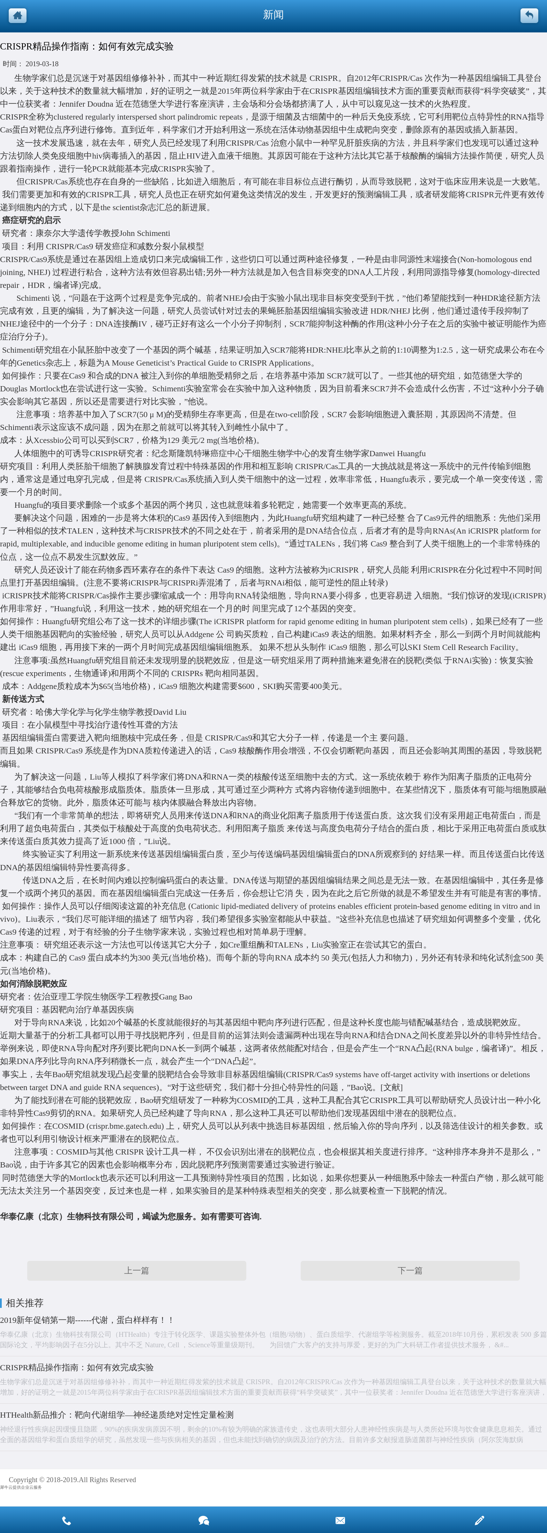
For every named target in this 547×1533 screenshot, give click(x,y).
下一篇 (410, 1270)
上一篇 (136, 1270)
